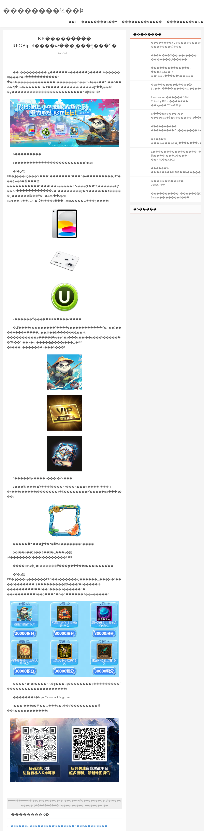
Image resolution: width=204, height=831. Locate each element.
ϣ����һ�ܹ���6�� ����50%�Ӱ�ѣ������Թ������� (176, 115)
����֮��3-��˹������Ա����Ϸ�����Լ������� (176, 170)
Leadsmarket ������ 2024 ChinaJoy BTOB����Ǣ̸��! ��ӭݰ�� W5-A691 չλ (170, 101)
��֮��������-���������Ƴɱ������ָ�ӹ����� (176, 128)
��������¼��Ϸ (43, 11)
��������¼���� (142, 21)
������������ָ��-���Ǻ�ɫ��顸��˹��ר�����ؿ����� (172, 72)
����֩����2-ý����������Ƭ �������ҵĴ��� (176, 44)
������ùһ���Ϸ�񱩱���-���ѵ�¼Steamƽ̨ (167, 182)
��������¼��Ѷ (99, 21)
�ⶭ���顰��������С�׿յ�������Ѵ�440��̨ (176, 141)
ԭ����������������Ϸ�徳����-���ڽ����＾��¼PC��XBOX (176, 155)
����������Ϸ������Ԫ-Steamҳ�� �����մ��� (176, 195)
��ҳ (72, 21)
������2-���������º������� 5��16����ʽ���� (58, 825)
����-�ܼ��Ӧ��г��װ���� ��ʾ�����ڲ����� (174, 57)
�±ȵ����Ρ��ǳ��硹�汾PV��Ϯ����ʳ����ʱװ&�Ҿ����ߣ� (176, 86)
